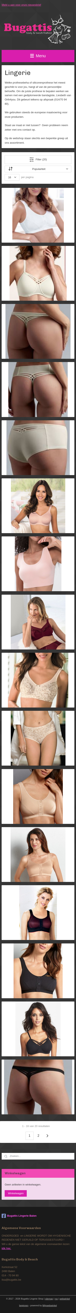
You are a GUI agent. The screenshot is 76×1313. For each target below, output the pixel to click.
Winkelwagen (16, 1193)
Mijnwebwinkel (50, 1305)
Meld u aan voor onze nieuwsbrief (21, 4)
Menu (38, 56)
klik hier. (6, 1248)
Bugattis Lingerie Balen (19, 1215)
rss (56, 1299)
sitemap (49, 1299)
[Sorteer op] (38, 169)
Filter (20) (38, 159)
